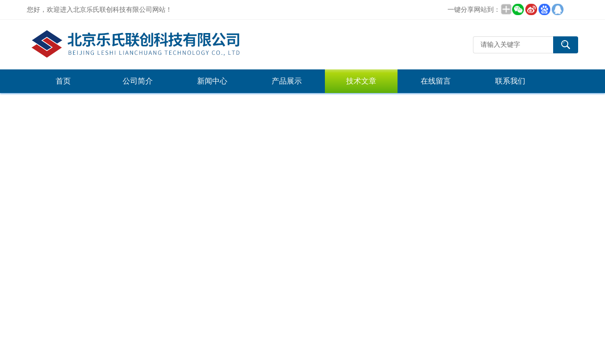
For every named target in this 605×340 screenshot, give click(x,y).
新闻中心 (212, 81)
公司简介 (138, 81)
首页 (63, 81)
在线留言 (436, 81)
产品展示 (287, 81)
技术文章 (361, 81)
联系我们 (510, 81)
